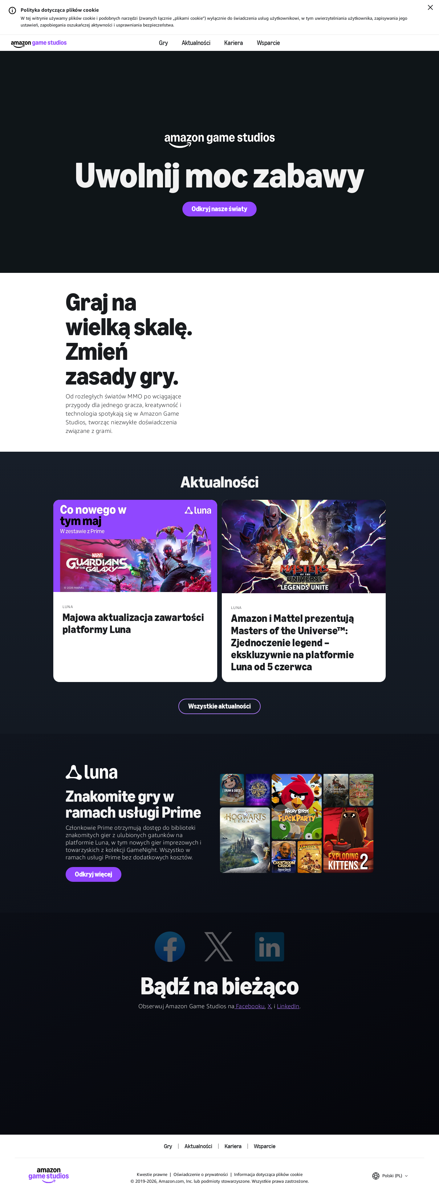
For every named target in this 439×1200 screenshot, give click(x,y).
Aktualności (196, 43)
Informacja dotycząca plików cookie (268, 1174)
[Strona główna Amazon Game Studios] (39, 44)
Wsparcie (268, 43)
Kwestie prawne (152, 1174)
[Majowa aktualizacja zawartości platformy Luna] (135, 547)
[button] (389, 1176)
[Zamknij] (430, 8)
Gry (163, 43)
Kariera (233, 43)
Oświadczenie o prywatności (200, 1174)
